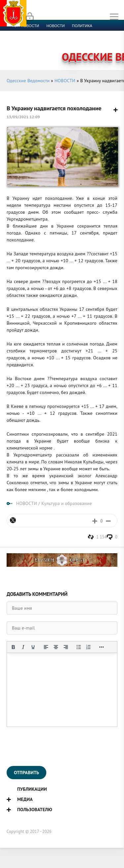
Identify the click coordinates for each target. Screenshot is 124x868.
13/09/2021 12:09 (23, 116)
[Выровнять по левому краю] (46, 647)
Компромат (82, 42)
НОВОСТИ (65, 81)
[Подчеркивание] (33, 647)
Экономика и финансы (36, 34)
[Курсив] (23, 647)
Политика (82, 26)
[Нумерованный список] (89, 647)
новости (55, 26)
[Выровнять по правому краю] (66, 647)
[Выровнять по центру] (56, 647)
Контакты (40, 50)
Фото (17, 50)
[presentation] (57, 746)
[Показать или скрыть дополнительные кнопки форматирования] (101, 647)
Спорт (73, 34)
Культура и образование (37, 42)
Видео (107, 42)
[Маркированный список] (79, 647)
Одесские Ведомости (28, 81)
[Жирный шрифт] (13, 647)
